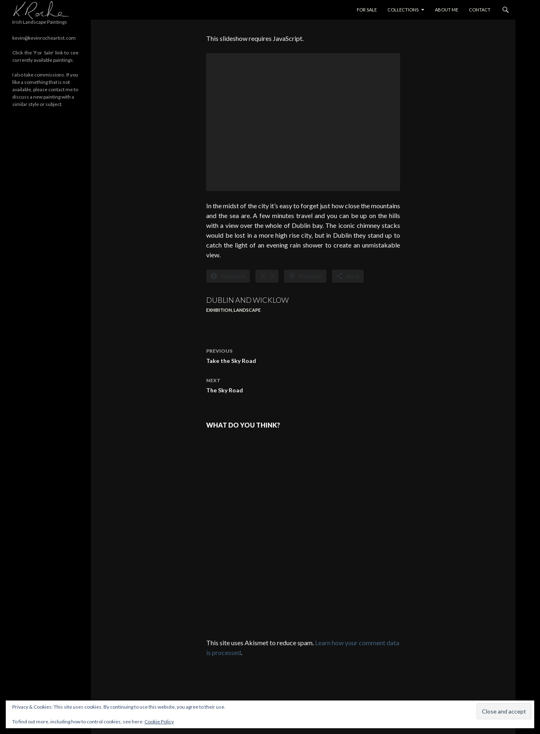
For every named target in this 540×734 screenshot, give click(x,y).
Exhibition (219, 310)
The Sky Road (303, 385)
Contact (480, 9)
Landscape (247, 310)
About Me (446, 9)
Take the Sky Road (303, 355)
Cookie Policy (159, 721)
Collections (402, 9)
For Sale (367, 9)
